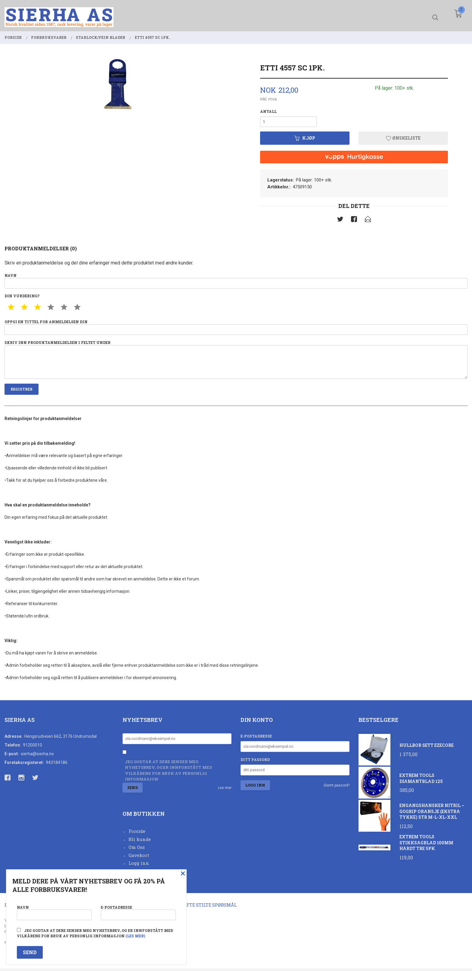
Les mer (224, 790)
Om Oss (137, 850)
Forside (137, 834)
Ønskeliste (403, 138)
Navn (236, 281)
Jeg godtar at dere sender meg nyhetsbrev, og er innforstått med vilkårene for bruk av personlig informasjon (168, 772)
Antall (268, 111)
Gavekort (139, 858)
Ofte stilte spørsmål (210, 908)
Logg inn (139, 866)
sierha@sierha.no (37, 756)
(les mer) (135, 935)
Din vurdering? (22, 296)
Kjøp (304, 138)
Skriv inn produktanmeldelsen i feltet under (236, 361)
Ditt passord (255, 761)
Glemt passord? (336, 788)
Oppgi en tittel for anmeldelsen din (236, 328)
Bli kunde (140, 842)
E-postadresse (256, 738)
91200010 (32, 747)
